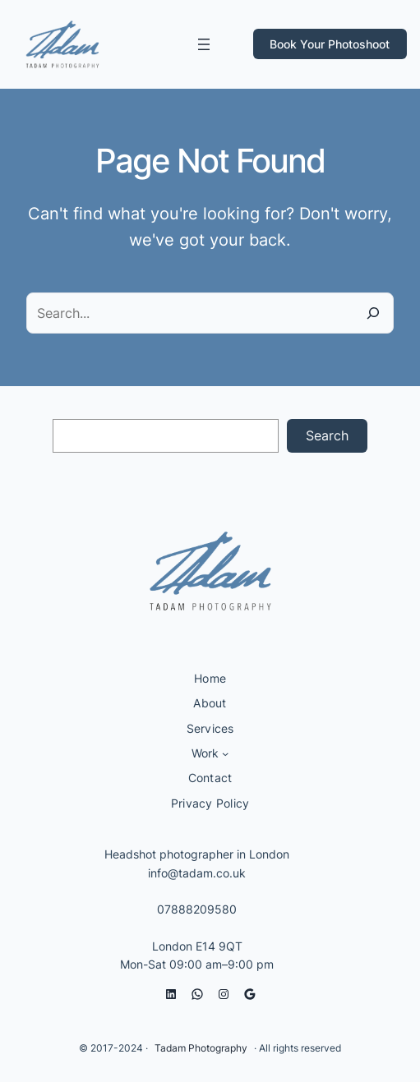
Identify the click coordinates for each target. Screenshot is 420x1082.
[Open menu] (204, 44)
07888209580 (197, 909)
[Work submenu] (225, 753)
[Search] (373, 313)
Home (210, 678)
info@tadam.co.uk (197, 873)
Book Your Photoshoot (330, 44)
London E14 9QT (197, 946)
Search (327, 435)
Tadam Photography (201, 1048)
